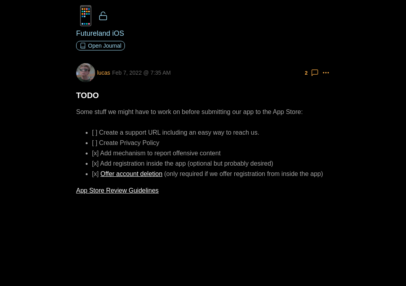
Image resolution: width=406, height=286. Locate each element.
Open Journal (100, 46)
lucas (103, 73)
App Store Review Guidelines (117, 190)
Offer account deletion (131, 173)
